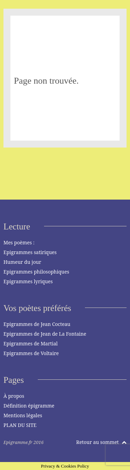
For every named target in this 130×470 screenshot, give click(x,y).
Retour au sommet (101, 442)
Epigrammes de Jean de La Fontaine (44, 333)
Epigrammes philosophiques (36, 271)
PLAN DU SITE (19, 425)
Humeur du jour (22, 262)
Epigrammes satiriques (30, 252)
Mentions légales (22, 415)
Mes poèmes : (18, 242)
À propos (13, 396)
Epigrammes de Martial (30, 343)
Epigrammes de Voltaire (31, 353)
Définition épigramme (28, 405)
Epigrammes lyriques (28, 281)
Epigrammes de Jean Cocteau (36, 324)
